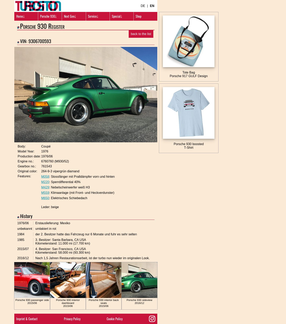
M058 (45, 176)
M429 (45, 187)
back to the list (141, 34)
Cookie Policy (115, 318)
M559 (45, 192)
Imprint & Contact (27, 318)
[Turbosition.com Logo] (38, 6)
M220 (45, 182)
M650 (45, 198)
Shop (138, 16)
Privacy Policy (72, 318)
